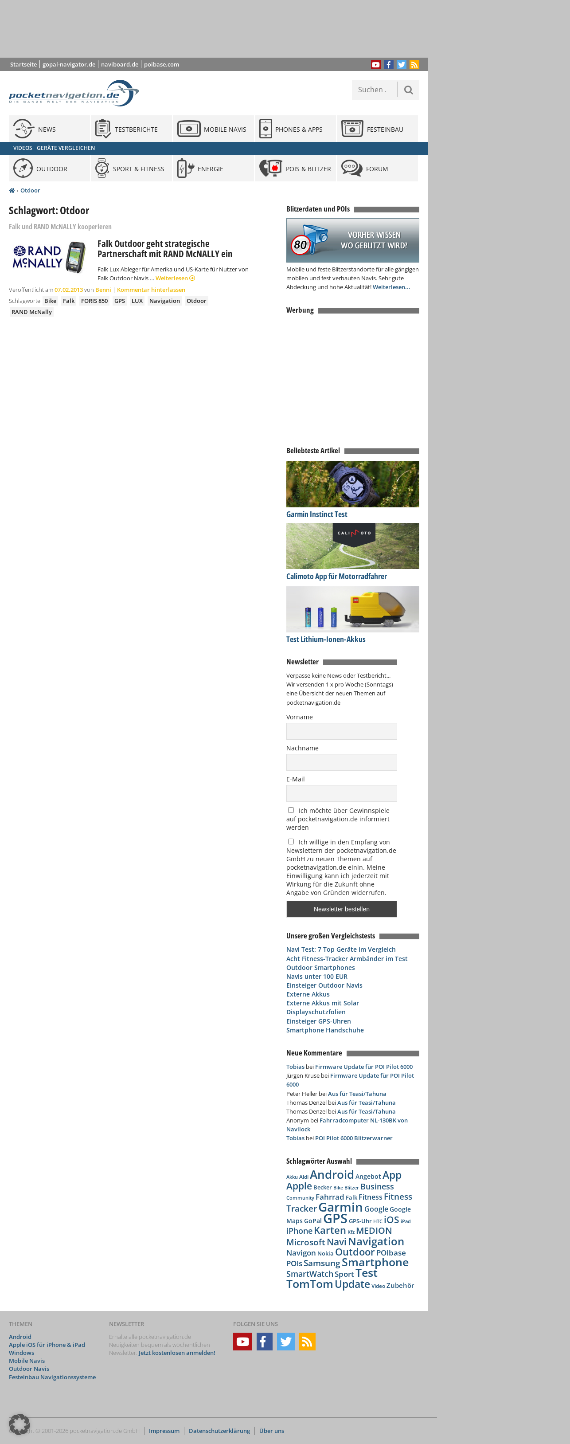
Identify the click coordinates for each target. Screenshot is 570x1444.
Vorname (299, 717)
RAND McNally (32, 312)
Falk (68, 301)
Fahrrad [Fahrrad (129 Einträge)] (330, 1197)
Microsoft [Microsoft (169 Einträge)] (305, 1242)
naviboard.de (119, 64)
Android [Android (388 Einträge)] (332, 1174)
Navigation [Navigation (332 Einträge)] (376, 1241)
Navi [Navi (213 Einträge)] (337, 1242)
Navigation (164, 301)
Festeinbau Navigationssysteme (52, 1377)
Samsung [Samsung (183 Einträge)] (322, 1263)
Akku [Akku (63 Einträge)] (292, 1176)
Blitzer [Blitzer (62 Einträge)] (351, 1188)
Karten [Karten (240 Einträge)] (330, 1230)
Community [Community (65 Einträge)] (300, 1197)
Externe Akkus (308, 994)
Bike (50, 301)
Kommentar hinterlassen (151, 290)
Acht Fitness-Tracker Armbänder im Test (347, 958)
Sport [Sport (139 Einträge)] (344, 1273)
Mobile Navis (27, 1361)
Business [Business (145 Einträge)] (377, 1186)
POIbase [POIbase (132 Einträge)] (391, 1253)
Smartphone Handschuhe (325, 1030)
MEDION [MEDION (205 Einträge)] (374, 1230)
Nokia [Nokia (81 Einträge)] (325, 1253)
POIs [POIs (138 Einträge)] (294, 1263)
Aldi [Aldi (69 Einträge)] (303, 1176)
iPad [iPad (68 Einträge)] (406, 1221)
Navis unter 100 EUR (316, 976)
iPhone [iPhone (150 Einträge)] (299, 1230)
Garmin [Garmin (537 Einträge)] (340, 1206)
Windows (21, 1353)
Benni (103, 290)
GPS (119, 301)
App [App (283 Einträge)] (392, 1175)
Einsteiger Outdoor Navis (324, 985)
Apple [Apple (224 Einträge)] (299, 1185)
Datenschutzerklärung (219, 1431)
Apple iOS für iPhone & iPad (47, 1345)
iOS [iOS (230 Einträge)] (391, 1219)
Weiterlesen (175, 278)
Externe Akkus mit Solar (322, 1003)
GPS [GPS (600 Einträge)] (335, 1218)
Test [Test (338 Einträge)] (366, 1272)
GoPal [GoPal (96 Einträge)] (313, 1220)
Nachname (302, 748)
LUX (137, 301)
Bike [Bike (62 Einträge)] (338, 1188)
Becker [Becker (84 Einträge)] (322, 1187)
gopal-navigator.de (69, 64)
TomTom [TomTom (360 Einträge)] (309, 1283)
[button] (19, 1424)
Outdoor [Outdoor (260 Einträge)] (355, 1252)
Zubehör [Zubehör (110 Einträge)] (400, 1285)
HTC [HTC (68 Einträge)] (378, 1221)
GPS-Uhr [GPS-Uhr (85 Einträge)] (360, 1221)
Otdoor (30, 190)
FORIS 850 (94, 301)
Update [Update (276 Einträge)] (352, 1284)
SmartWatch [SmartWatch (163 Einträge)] (309, 1273)
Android (20, 1337)
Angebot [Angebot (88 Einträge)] (368, 1177)
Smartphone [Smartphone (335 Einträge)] (375, 1262)
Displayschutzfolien (316, 1012)
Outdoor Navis (29, 1369)
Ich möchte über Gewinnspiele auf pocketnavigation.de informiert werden (338, 819)
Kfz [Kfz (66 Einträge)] (351, 1231)
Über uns (271, 1431)
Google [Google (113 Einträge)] (376, 1209)
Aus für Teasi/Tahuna (357, 1094)
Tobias (295, 1067)
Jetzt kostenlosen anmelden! (177, 1353)
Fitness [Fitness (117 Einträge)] (371, 1197)
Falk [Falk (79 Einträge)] (351, 1197)
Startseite (23, 64)
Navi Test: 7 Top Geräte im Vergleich (341, 949)
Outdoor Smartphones (320, 967)
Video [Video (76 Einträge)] (378, 1286)
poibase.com (161, 64)
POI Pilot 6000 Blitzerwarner (354, 1138)
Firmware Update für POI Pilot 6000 (364, 1067)
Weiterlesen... (391, 287)
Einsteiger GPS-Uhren (318, 1021)
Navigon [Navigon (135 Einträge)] (301, 1253)
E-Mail (295, 779)
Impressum (164, 1431)
